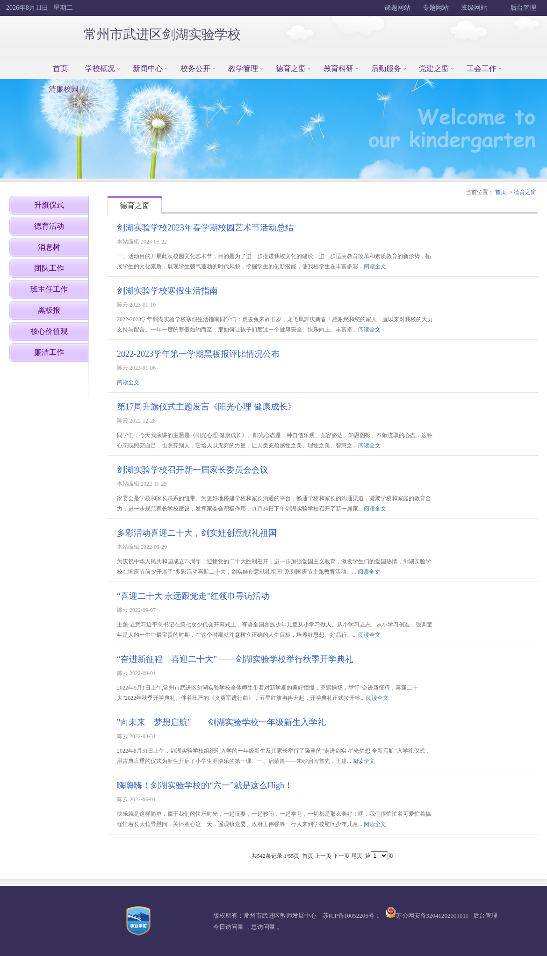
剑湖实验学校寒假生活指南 (167, 290)
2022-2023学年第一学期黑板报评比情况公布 (198, 354)
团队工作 (49, 268)
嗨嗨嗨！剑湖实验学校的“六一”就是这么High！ (205, 785)
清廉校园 (64, 89)
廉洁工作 (49, 352)
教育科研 (338, 68)
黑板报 (49, 310)
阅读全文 (375, 266)
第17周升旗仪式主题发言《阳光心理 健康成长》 (206, 406)
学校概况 (100, 68)
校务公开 (195, 68)
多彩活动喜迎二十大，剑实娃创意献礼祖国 (197, 533)
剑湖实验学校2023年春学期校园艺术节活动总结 (205, 227)
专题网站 (436, 7)
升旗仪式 (49, 205)
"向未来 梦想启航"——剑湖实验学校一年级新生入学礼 (221, 722)
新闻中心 (148, 68)
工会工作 (482, 68)
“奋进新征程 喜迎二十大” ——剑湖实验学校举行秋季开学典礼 (235, 659)
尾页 (356, 856)
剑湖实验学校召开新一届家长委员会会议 (192, 469)
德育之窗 (291, 68)
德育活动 (49, 226)
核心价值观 (49, 331)
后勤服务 (386, 68)
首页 (60, 68)
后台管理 (523, 7)
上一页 (323, 856)
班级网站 (474, 7)
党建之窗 (434, 68)
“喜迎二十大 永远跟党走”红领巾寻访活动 (193, 596)
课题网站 (397, 7)
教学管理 (243, 68)
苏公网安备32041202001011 (432, 915)
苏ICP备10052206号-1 (351, 915)
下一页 (341, 856)
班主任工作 (49, 289)
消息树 (49, 247)
